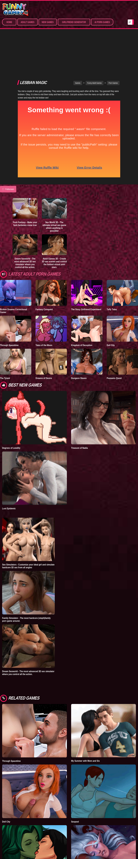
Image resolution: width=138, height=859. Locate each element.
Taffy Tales (112, 276)
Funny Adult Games (94, 49)
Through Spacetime (9, 311)
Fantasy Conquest (44, 276)
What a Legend (78, 848)
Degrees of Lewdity (11, 414)
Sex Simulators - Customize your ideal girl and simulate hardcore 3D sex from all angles (28, 532)
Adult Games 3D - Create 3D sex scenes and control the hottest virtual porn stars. (54, 229)
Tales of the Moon (44, 311)
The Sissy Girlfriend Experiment (86, 276)
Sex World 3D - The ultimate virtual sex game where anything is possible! (54, 193)
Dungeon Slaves (78, 344)
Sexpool (75, 788)
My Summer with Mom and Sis (85, 727)
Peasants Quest (114, 344)
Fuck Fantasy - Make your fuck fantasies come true (25, 190)
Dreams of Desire (44, 344)
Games (77, 49)
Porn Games (113, 49)
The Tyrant (5, 344)
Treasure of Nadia (79, 414)
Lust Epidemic (9, 475)
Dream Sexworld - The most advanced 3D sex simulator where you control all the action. (25, 229)
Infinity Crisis (8, 848)
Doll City (111, 311)
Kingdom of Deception (81, 311)
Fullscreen (8, 156)
